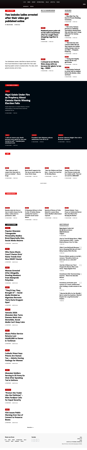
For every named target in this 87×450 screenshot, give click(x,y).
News (43, 28)
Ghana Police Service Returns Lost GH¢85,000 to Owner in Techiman (14, 338)
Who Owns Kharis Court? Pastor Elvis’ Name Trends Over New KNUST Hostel (13, 256)
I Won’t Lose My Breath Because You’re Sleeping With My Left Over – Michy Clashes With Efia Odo (70, 249)
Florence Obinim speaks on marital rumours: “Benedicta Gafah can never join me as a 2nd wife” (69, 258)
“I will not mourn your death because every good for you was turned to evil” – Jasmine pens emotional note (15, 140)
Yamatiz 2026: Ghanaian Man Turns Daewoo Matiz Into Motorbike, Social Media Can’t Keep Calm (15, 318)
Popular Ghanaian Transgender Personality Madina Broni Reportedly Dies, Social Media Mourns (15, 236)
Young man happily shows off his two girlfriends (72, 60)
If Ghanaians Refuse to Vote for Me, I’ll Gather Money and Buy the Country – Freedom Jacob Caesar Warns (33, 213)
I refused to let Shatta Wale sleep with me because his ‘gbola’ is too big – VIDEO (51, 65)
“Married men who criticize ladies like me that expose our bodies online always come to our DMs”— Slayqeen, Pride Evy (72, 47)
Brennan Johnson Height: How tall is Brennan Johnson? (70, 138)
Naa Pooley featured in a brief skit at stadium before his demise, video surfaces (73, 72)
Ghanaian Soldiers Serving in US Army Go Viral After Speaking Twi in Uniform (15, 378)
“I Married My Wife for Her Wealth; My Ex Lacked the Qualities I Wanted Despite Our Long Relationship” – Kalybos (70, 296)
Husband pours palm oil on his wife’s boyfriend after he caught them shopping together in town (50, 35)
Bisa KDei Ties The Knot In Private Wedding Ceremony (73, 18)
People (61, 135)
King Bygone (10, 24)
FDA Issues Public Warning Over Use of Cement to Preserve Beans (14, 417)
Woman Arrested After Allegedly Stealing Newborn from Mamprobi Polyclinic (13, 276)
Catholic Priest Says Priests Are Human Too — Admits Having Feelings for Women (14, 358)
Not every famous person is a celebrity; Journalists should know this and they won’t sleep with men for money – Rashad (73, 31)
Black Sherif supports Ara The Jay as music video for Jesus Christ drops (33, 172)
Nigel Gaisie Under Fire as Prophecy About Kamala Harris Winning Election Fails (17, 99)
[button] (80, 4)
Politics (8, 391)
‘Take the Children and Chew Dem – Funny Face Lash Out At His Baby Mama (53, 172)
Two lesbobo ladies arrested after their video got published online (21, 18)
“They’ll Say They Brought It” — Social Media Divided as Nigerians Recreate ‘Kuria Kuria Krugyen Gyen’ (14, 297)
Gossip (67, 67)
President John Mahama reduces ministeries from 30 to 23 (42, 138)
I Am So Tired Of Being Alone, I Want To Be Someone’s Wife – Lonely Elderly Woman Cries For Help (70, 240)
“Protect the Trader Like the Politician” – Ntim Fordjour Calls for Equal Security (14, 397)
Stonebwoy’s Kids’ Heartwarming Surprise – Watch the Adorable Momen (69, 275)
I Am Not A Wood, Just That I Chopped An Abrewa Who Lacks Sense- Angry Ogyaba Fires (68, 266)
